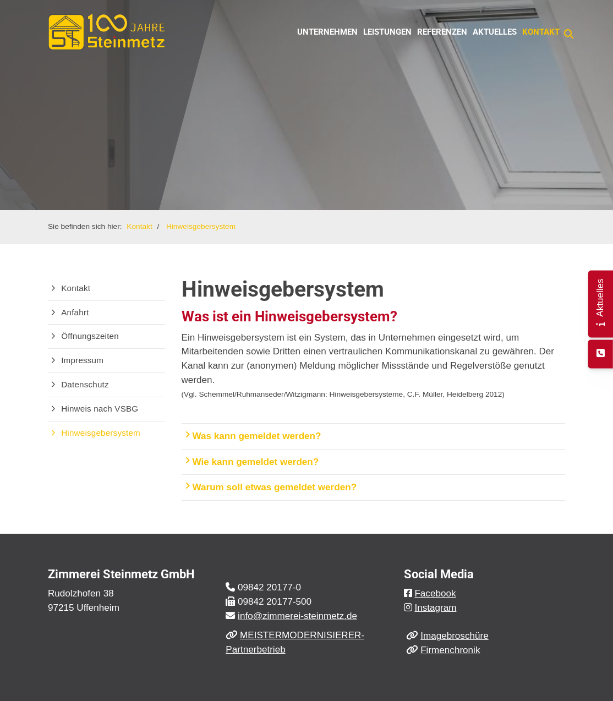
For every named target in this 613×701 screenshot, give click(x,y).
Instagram (435, 608)
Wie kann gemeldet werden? (251, 461)
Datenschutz (85, 384)
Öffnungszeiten (90, 336)
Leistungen (387, 32)
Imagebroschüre (454, 636)
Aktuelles (495, 32)
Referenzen (442, 32)
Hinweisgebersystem (201, 226)
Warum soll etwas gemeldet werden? (270, 486)
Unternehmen (327, 32)
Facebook (435, 593)
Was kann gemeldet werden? (252, 435)
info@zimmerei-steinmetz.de (297, 616)
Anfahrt (75, 312)
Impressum (82, 360)
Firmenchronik (450, 650)
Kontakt (541, 32)
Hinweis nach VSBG (99, 408)
